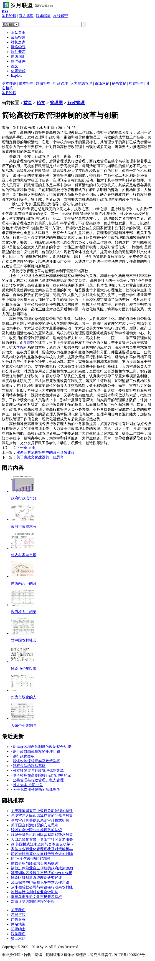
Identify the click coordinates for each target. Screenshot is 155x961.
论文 (14, 66)
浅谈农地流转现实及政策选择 (36, 761)
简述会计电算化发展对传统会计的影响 (42, 854)
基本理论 (9, 83)
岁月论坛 (9, 16)
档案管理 (136, 83)
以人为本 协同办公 (28, 785)
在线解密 (60, 16)
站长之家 (18, 42)
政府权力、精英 (23, 612)
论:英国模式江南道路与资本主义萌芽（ (42, 844)
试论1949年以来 (23, 669)
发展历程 (18, 915)
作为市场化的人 (23, 697)
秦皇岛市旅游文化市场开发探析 (36, 897)
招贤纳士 (18, 929)
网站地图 (18, 924)
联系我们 (18, 934)
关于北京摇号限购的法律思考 (36, 790)
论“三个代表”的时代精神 (31, 858)
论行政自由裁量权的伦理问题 (36, 751)
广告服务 (18, 919)
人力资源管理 (81, 83)
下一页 (21, 448)
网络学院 (18, 47)
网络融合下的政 (23, 583)
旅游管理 (43, 83)
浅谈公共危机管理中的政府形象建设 (45, 452)
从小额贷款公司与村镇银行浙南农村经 (42, 887)
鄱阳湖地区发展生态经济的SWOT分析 (41, 873)
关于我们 (18, 910)
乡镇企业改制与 (23, 725)
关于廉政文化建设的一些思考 (40, 457)
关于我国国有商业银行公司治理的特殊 (42, 811)
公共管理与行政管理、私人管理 (38, 780)
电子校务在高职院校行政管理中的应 (42, 775)
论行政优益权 (24, 756)
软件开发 (18, 52)
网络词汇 (18, 56)
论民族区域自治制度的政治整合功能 (42, 747)
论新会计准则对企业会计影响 (34, 892)
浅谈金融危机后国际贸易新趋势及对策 (42, 835)
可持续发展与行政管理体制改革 (38, 770)
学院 (27, 343)
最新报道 (18, 37)
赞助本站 (18, 939)
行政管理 (60, 83)
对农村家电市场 (23, 555)
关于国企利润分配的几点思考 (34, 825)
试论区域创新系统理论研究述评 (36, 878)
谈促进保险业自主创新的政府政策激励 (42, 868)
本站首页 (18, 33)
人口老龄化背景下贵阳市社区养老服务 (42, 839)
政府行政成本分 (23, 498)
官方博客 (26, 16)
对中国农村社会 (23, 640)
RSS (5, 11)
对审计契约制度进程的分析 (33, 901)
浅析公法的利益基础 (29, 766)
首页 (27, 102)
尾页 (32, 448)
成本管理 (26, 83)
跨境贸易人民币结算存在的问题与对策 (42, 816)
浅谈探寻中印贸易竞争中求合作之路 (40, 882)
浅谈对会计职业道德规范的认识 (36, 830)
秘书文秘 (119, 83)
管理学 (56, 102)
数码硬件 (18, 61)
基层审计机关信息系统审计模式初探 (40, 820)
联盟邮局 (43, 16)
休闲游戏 (18, 71)
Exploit (16, 75)
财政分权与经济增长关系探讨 (34, 863)
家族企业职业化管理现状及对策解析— (42, 849)
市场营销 (102, 83)
